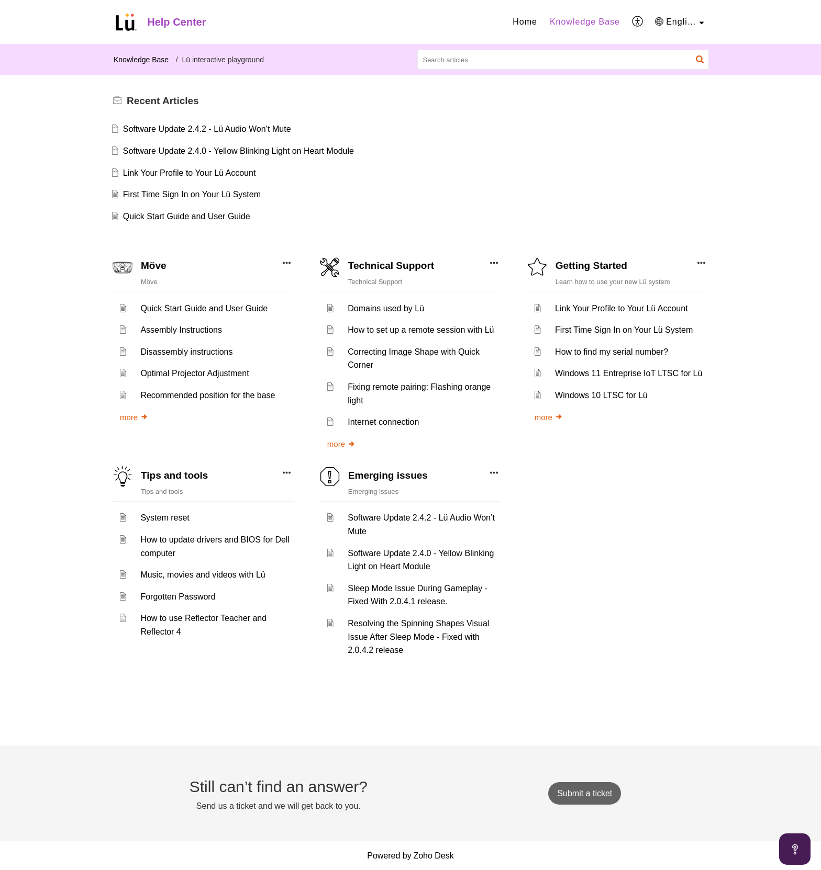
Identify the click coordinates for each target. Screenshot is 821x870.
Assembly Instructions (181, 329)
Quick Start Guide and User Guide (186, 216)
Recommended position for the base (207, 395)
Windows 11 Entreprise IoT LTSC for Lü (628, 373)
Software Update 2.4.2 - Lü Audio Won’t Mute (207, 129)
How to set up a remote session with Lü (421, 329)
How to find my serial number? (611, 351)
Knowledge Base (585, 21)
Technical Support (391, 265)
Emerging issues (388, 475)
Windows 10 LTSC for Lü (601, 395)
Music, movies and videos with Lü (202, 574)
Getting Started (591, 265)
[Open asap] (795, 849)
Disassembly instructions (186, 351)
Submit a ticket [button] (584, 793)
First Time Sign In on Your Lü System (192, 194)
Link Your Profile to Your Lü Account (189, 172)
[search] (563, 60)
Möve (154, 265)
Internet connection (383, 421)
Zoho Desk (433, 855)
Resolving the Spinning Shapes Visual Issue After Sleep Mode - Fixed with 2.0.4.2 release (418, 636)
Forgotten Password (177, 596)
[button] (638, 22)
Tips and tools (174, 475)
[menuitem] (525, 22)
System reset (164, 517)
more (134, 417)
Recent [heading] (163, 100)
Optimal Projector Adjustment (194, 373)
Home (525, 21)
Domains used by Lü (386, 308)
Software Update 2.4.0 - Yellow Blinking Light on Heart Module (238, 150)
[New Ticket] (584, 793)
